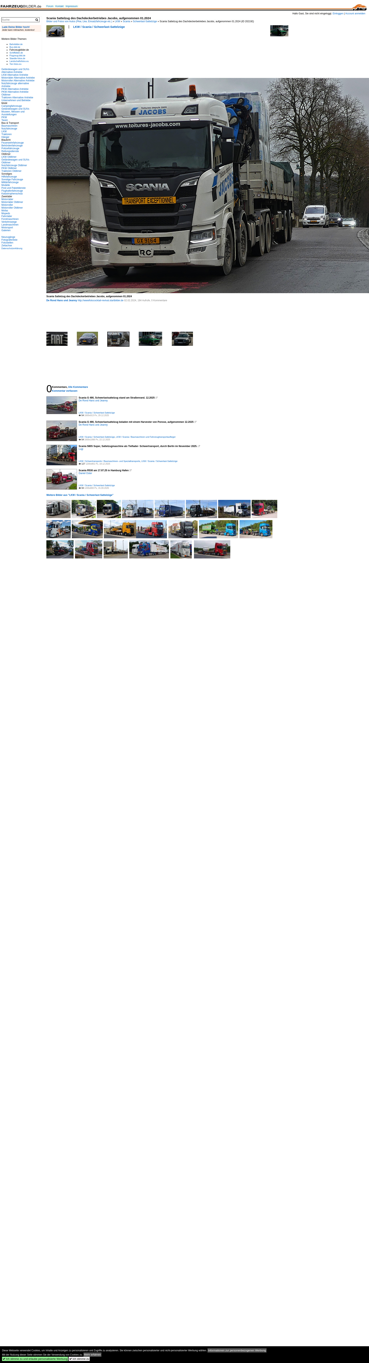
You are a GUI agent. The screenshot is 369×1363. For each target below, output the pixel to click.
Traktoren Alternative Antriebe (17, 97)
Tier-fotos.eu (15, 64)
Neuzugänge (8, 237)
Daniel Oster (85, 473)
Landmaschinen (10, 224)
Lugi (81, 449)
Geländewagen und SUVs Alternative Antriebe (15, 70)
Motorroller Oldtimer (12, 207)
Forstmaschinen (10, 219)
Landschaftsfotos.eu (19, 61)
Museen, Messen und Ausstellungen (13, 113)
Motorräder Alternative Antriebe (18, 77)
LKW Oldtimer (9, 156)
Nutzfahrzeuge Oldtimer (14, 165)
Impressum (71, 6)
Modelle (5, 185)
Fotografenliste (9, 239)
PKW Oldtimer (9, 168)
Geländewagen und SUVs (15, 108)
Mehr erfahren (92, 1354)
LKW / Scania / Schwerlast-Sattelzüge (99, 26)
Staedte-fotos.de (17, 58)
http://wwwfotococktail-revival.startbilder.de (100, 300)
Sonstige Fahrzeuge (12, 179)
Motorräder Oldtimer (12, 202)
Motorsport (7, 227)
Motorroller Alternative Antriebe (17, 80)
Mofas (4, 210)
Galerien (5, 230)
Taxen (4, 120)
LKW (117, 21)
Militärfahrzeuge (10, 182)
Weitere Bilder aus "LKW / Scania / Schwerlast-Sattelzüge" (80, 495)
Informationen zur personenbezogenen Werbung (237, 1350)
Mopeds (5, 213)
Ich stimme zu (79, 1358)
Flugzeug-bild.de (17, 55)
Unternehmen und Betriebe (15, 100)
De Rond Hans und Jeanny (61, 300)
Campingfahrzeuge (11, 106)
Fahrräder (6, 216)
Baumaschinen (9, 125)
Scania (126, 21)
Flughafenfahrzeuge (12, 190)
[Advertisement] (64, 54)
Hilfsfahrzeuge (9, 176)
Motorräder (7, 199)
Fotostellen (7, 242)
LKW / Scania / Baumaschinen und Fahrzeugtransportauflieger (146, 437)
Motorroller (7, 205)
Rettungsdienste (10, 151)
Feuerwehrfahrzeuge (12, 142)
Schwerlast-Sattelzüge (145, 21)
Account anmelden (355, 13)
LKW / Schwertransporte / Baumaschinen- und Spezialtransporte (109, 461)
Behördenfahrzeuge (12, 145)
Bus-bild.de (14, 47)
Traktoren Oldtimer (11, 171)
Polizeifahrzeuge (10, 148)
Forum (49, 6)
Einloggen (338, 13)
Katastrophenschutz (12, 193)
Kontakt (59, 6)
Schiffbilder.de (16, 52)
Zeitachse (6, 245)
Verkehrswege (9, 221)
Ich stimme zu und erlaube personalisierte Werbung (35, 1358)
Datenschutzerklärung (11, 248)
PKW (4, 117)
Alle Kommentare (78, 387)
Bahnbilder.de (16, 44)
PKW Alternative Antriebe (14, 89)
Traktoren (6, 134)
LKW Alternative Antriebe (14, 74)
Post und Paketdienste (13, 188)
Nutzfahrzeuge (9, 128)
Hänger (5, 137)
